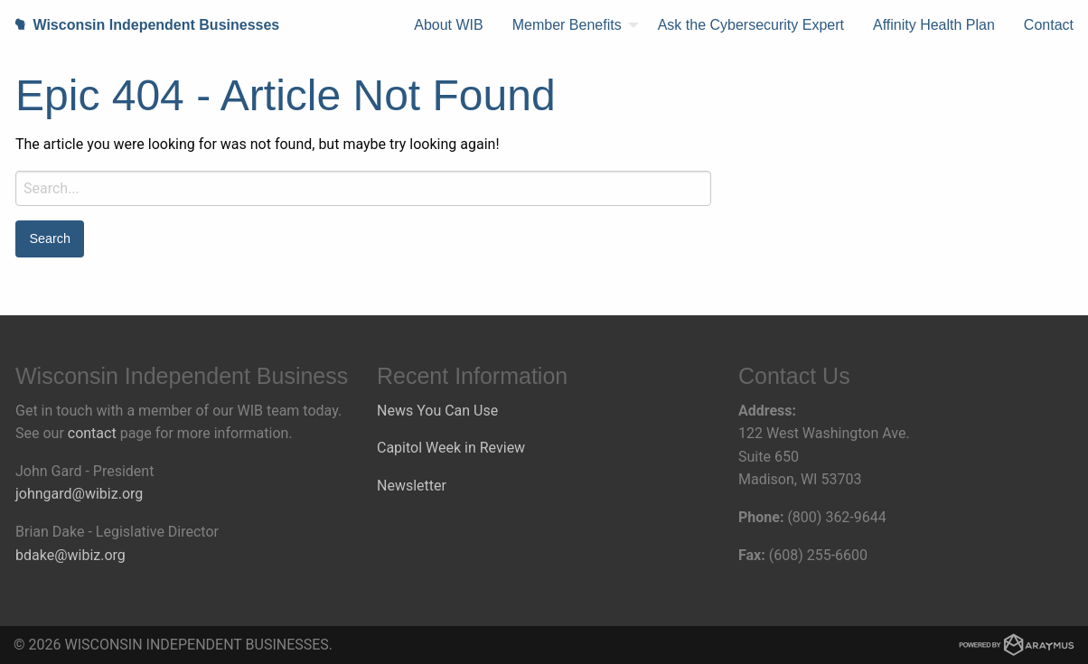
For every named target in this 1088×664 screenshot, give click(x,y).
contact (92, 433)
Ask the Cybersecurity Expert (751, 25)
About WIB (448, 25)
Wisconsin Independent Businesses (139, 25)
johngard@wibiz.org (79, 493)
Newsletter (411, 485)
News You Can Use (437, 410)
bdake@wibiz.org (70, 555)
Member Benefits (567, 25)
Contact (1049, 25)
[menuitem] (448, 25)
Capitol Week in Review (451, 447)
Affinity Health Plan (934, 25)
